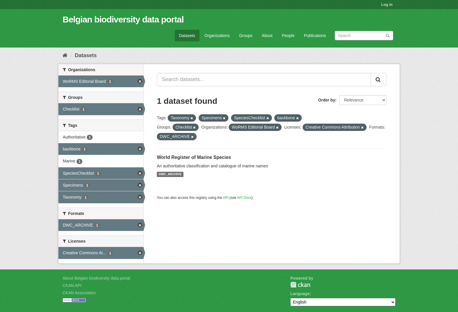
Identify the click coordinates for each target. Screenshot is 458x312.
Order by (326, 100)
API (225, 198)
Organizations (217, 35)
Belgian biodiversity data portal (123, 19)
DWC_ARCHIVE (170, 174)
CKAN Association (79, 292)
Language (300, 293)
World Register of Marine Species (194, 157)
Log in (387, 4)
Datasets (187, 35)
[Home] (65, 55)
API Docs (244, 198)
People (288, 35)
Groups (245, 35)
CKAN (300, 285)
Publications (315, 35)
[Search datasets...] (264, 79)
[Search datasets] (364, 35)
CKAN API (72, 285)
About (267, 35)
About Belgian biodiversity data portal (96, 278)
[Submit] (387, 35)
